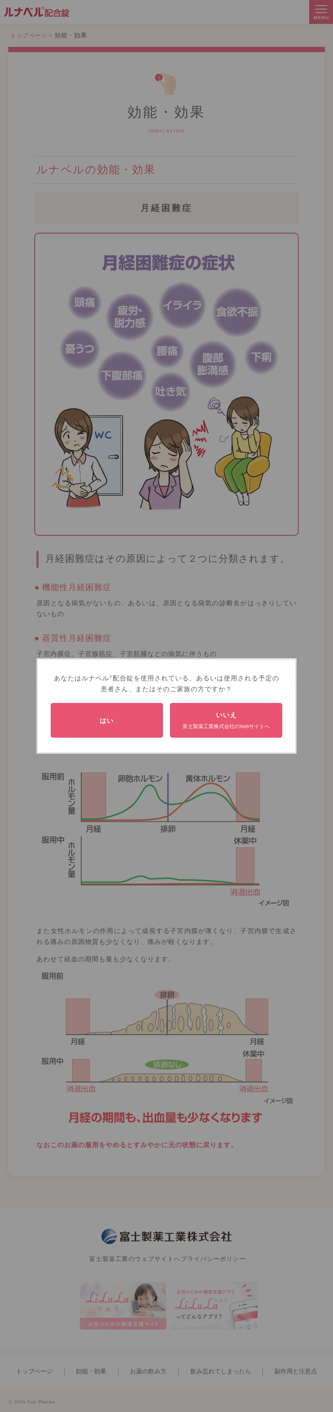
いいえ (226, 720)
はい (107, 720)
